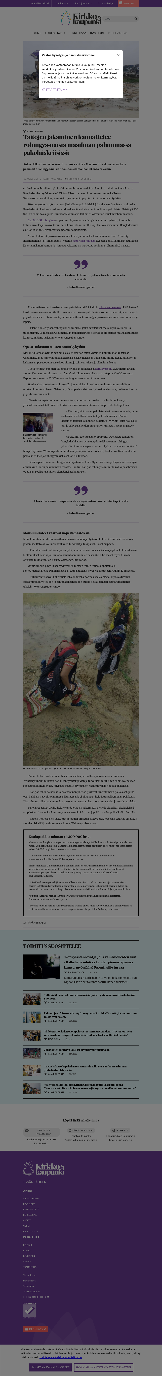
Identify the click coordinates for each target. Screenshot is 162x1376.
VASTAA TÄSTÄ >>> (54, 89)
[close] (118, 55)
